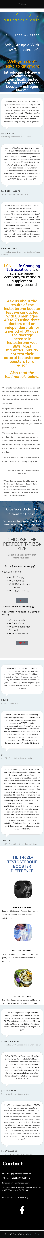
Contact (12, 1163)
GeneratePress (33, 1234)
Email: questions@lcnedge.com (16, 1183)
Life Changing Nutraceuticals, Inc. (17, 1173)
